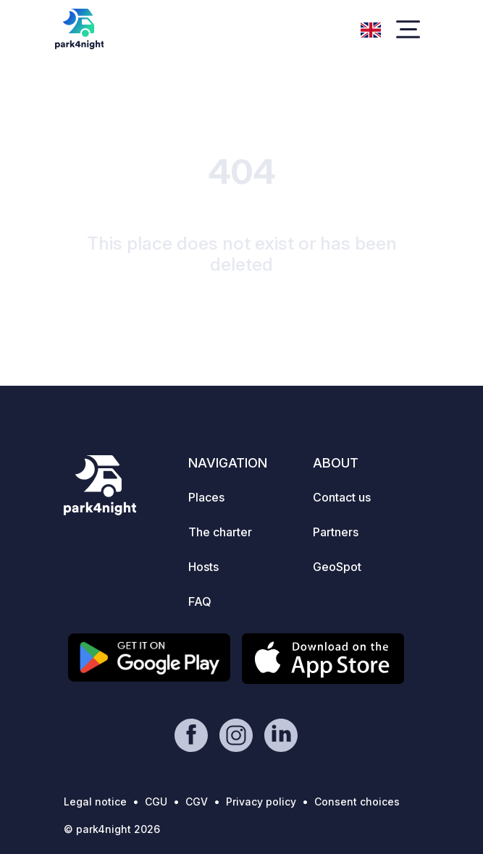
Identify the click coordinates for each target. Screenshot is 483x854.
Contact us (342, 497)
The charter (220, 532)
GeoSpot (337, 566)
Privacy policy (261, 801)
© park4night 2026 (112, 829)
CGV (196, 801)
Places (206, 497)
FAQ (199, 601)
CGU (156, 801)
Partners (335, 532)
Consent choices (357, 801)
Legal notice (95, 801)
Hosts (203, 566)
